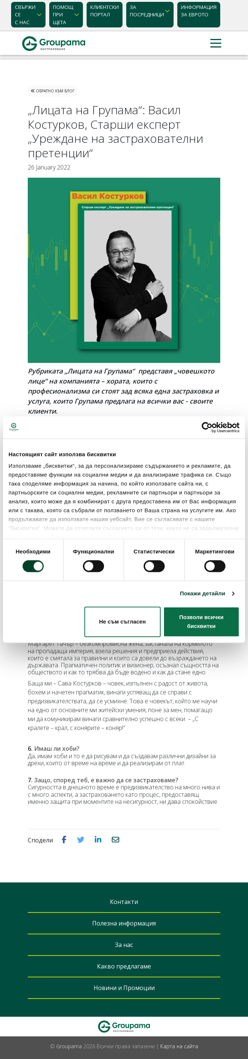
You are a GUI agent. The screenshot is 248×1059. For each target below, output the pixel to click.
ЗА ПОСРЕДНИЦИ (147, 11)
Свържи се (25, 15)
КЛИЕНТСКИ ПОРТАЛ (104, 11)
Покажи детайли (202, 594)
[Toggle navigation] (216, 43)
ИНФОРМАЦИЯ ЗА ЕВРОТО (199, 11)
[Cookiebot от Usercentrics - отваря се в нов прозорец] (207, 427)
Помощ (63, 15)
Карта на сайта (179, 1046)
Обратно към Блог (52, 90)
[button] (65, 840)
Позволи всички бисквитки (201, 621)
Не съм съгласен (122, 621)
